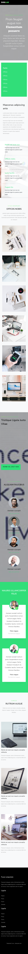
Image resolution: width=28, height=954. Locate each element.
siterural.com (18, 943)
